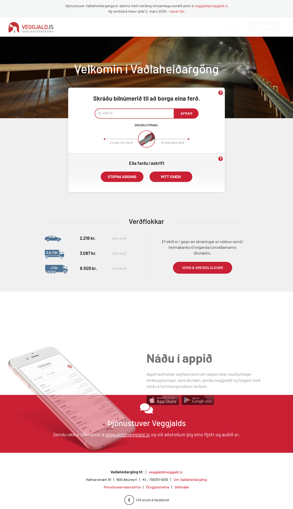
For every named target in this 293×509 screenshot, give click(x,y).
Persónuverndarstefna (122, 487)
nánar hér (177, 11)
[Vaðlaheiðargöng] (30, 27)
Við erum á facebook (152, 500)
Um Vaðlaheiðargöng (190, 479)
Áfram (186, 113)
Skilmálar (182, 487)
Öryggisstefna (157, 487)
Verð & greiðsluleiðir (202, 267)
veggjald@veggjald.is (211, 5)
